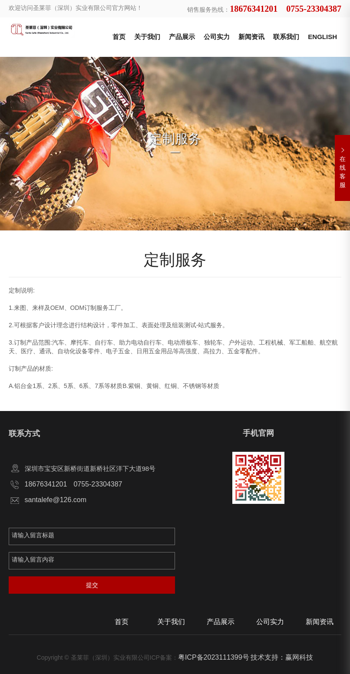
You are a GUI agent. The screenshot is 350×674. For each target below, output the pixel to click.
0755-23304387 (97, 484)
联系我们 (286, 36)
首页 (118, 36)
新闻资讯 (251, 36)
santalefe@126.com (56, 499)
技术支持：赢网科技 (282, 657)
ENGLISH (322, 36)
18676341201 (46, 484)
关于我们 (147, 36)
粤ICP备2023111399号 (213, 657)
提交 (92, 585)
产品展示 (182, 36)
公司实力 (217, 36)
